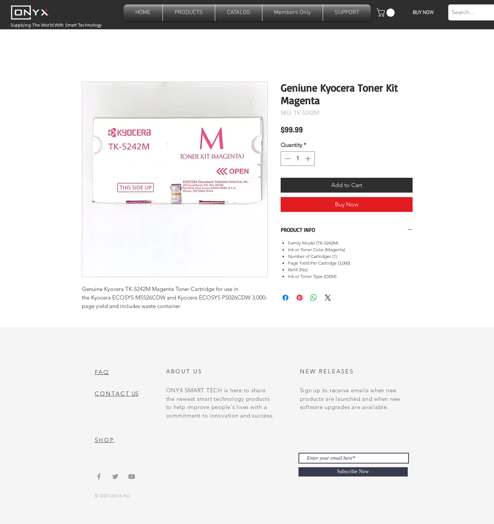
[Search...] (470, 12)
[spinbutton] (297, 159)
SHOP (104, 439)
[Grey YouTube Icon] (131, 476)
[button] (189, 12)
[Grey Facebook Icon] (99, 476)
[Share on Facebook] (285, 297)
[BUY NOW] (423, 13)
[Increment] (309, 159)
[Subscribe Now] (353, 471)
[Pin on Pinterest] (299, 297)
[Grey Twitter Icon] (115, 476)
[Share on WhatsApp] (313, 297)
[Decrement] (287, 159)
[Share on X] (327, 297)
